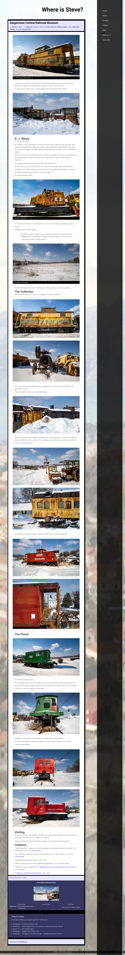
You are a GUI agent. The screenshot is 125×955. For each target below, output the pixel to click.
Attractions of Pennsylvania (56, 27)
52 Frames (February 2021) (30, 924)
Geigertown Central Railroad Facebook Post (28, 873)
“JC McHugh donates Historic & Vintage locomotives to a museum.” (57, 867)
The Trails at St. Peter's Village (71, 907)
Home (105, 11)
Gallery (105, 25)
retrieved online (36, 850)
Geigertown (26, 29)
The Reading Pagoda (28, 929)
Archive (105, 21)
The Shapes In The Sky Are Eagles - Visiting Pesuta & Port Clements (42, 934)
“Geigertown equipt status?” (45, 863)
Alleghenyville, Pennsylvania (30, 931)
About (105, 16)
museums (75, 27)
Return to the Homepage (18, 942)
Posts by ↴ (107, 35)
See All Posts (46, 904)
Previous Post (21, 904)
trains (12, 29)
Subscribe (106, 40)
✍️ (16, 27)
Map (104, 30)
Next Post (71, 904)
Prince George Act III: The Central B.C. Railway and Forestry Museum (42, 926)
